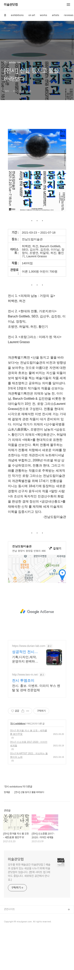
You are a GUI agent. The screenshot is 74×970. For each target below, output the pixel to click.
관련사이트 (9, 948)
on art (31, 15)
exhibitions (17, 15)
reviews (68, 15)
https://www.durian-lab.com (28, 685)
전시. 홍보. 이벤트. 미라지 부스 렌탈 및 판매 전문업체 (36, 727)
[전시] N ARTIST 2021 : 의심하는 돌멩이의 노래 (29, 795)
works (43, 15)
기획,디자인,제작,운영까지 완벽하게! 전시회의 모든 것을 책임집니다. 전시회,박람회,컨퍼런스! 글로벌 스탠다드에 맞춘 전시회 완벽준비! (24, 699)
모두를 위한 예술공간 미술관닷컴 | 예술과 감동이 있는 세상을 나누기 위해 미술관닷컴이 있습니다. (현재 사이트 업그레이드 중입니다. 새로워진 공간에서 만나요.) (29, 912)
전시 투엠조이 (23, 720)
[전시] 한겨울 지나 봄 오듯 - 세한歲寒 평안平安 (28, 772)
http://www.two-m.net (25, 714)
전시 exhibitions (17, 763)
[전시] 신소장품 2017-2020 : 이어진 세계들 (28, 783)
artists (55, 15)
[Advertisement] (37, 135)
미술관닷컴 (11, 5)
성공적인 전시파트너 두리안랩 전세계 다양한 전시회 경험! (25, 691)
